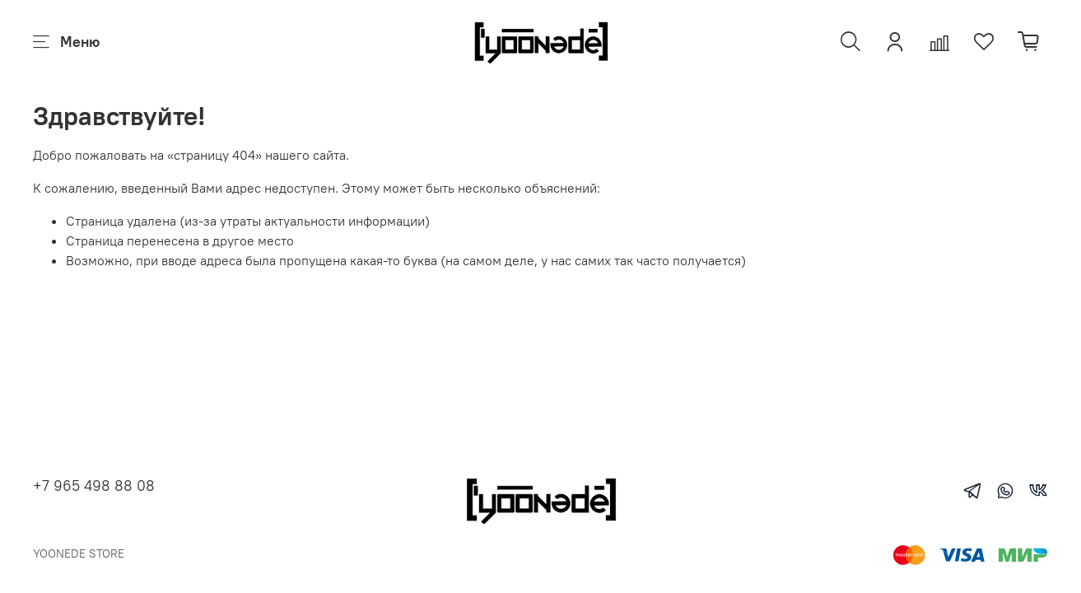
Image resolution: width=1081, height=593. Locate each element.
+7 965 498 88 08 (94, 485)
